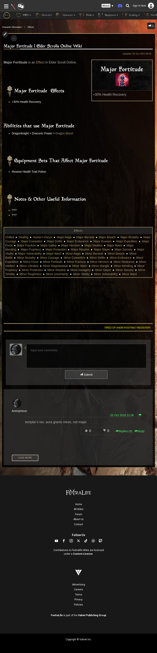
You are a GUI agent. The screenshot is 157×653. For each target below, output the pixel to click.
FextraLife (57, 615)
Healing (23, 237)
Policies (78, 604)
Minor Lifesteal (29, 266)
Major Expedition (126, 241)
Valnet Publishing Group (92, 615)
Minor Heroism (99, 261)
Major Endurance (78, 241)
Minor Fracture (76, 261)
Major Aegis (64, 237)
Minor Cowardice (74, 257)
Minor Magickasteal (55, 266)
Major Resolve (80, 249)
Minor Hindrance (124, 261)
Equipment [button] (108, 15)
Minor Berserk (94, 253)
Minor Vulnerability (106, 274)
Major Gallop (48, 245)
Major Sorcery (123, 249)
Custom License (83, 553)
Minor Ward (129, 274)
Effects (31, 27)
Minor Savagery (80, 270)
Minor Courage (49, 257)
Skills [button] (86, 15)
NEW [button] (23, 15)
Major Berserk (85, 237)
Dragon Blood (64, 133)
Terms (78, 594)
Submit (86, 374)
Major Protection (56, 249)
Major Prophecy (31, 249)
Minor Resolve (56, 270)
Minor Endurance (121, 257)
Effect (40, 62)
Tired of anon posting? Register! (127, 327)
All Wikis (78, 509)
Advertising (78, 584)
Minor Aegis (73, 253)
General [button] (43, 15)
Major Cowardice (31, 241)
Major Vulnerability (30, 253)
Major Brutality (129, 237)
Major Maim (114, 245)
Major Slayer (102, 249)
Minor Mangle (100, 266)
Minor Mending (123, 266)
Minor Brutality (26, 257)
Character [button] (65, 15)
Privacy (78, 599)
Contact (78, 524)
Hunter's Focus (42, 237)
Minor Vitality (81, 274)
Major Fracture (26, 245)
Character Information (12, 27)
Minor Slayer (103, 270)
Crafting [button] (131, 15)
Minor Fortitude (52, 261)
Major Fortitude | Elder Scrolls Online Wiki (43, 46)
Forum (78, 514)
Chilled (9, 237)
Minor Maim (79, 266)
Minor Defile (97, 257)
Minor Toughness (30, 274)
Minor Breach (116, 253)
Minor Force (31, 261)
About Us (78, 519)
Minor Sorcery (124, 270)
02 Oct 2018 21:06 (122, 415)
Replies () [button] (124, 431)
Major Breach (107, 237)
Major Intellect (93, 245)
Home (78, 504)
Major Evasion (102, 241)
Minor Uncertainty (57, 274)
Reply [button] (139, 431)
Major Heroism (70, 245)
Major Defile (54, 241)
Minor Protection (32, 270)
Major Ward (53, 253)
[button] (107, 5)
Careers (78, 589)
